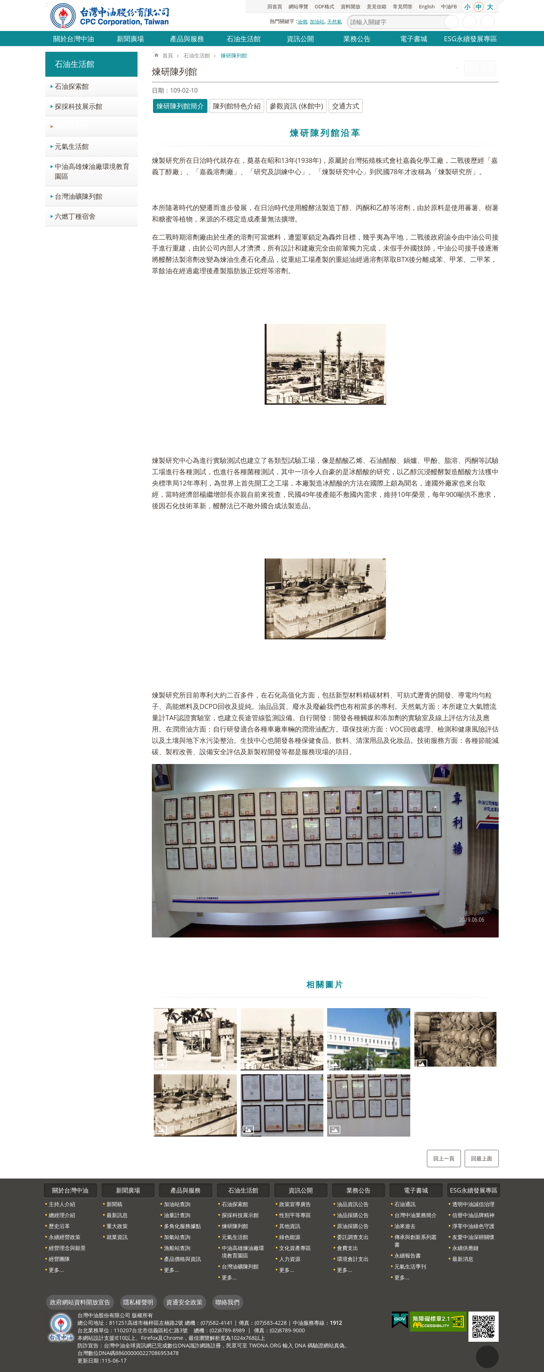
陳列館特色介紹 (237, 105)
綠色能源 (289, 1237)
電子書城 (413, 38)
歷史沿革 (59, 1226)
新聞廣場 (130, 38)
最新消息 (462, 1258)
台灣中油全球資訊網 (110, 15)
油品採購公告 (353, 1215)
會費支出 (347, 1247)
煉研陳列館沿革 (325, 133)
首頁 (167, 55)
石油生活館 (244, 38)
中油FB (449, 6)
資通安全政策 (184, 1302)
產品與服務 (187, 38)
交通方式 (345, 105)
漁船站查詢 (177, 1247)
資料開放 (350, 6)
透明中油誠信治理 (473, 1204)
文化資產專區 (295, 1247)
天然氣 (334, 21)
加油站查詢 (177, 1204)
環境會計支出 (353, 1258)
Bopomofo (488, 68)
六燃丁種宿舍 (75, 216)
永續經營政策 (64, 1237)
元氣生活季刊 (410, 1266)
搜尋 (451, 22)
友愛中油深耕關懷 (473, 1237)
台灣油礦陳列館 (78, 196)
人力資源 (289, 1258)
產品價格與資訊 (182, 1258)
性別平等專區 (295, 1215)
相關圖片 (325, 984)
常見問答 (403, 6)
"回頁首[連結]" (487, 1357)
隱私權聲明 (138, 1302)
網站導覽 (298, 6)
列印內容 (472, 68)
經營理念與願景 (67, 1247)
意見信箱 (376, 6)
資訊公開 (300, 38)
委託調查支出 (353, 1237)
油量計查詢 (177, 1215)
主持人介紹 (62, 1204)
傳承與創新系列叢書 (415, 1240)
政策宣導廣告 (295, 1204)
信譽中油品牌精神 (473, 1215)
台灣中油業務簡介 (415, 1215)
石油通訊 (405, 1204)
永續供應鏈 (465, 1247)
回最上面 (481, 1158)
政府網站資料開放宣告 (80, 1302)
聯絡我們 (227, 1302)
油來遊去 (405, 1226)
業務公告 (357, 38)
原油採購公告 (353, 1226)
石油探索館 (72, 86)
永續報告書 (407, 1255)
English (427, 6)
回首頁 (274, 6)
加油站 (317, 21)
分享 (488, 22)
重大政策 (117, 1226)
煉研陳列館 (72, 126)
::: (47, 50)
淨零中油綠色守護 (473, 1226)
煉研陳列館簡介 (180, 105)
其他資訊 (289, 1226)
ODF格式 (324, 6)
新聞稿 (114, 1204)
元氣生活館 (72, 146)
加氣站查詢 (177, 1237)
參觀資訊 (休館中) (296, 105)
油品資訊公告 (353, 1204)
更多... (56, 1269)
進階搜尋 (469, 22)
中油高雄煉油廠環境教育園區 (92, 171)
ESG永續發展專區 (470, 38)
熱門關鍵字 (282, 21)
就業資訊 (117, 1237)
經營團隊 (59, 1258)
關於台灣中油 (73, 38)
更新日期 (88, 1360)
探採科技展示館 (78, 106)
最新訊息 (117, 1215)
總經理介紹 (62, 1215)
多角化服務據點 (182, 1226)
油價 (302, 21)
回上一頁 (443, 1158)
